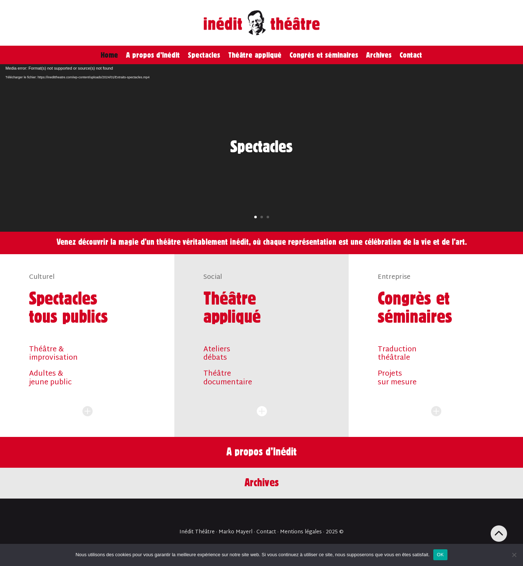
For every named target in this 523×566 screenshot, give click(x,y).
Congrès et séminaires (323, 54)
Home (109, 54)
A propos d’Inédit (153, 54)
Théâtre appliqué (254, 54)
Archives (379, 54)
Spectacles (204, 54)
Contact (411, 54)
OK (440, 554)
